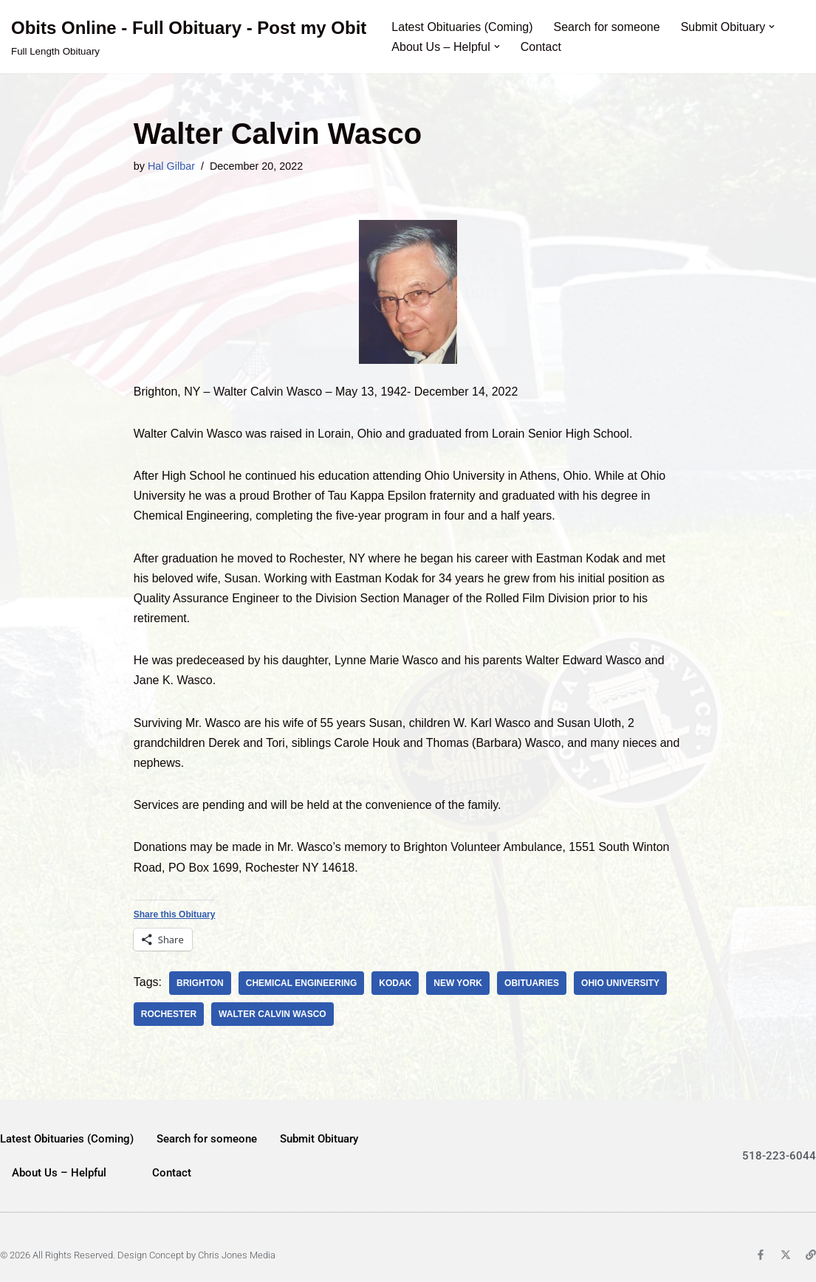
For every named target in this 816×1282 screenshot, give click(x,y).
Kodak (395, 983)
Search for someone (607, 27)
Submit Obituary (319, 1138)
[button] (772, 27)
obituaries (531, 983)
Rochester (168, 1014)
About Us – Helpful (59, 1172)
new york (457, 983)
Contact (541, 47)
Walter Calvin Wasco (272, 1014)
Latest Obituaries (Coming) (461, 27)
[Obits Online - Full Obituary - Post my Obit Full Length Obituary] (188, 36)
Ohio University (620, 983)
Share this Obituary (175, 914)
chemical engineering (301, 983)
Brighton (200, 983)
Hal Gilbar (171, 166)
